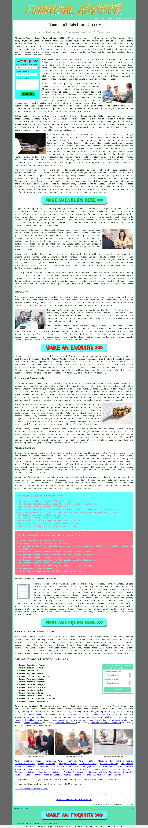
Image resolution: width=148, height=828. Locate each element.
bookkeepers (43, 717)
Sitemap (16, 808)
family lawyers (36, 714)
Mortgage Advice (77, 761)
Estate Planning (98, 761)
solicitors (58, 720)
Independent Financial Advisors (89, 775)
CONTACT (118, 19)
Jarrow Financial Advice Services (41, 659)
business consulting (66, 723)
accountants (70, 717)
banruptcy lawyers (88, 720)
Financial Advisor (34, 769)
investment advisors (103, 717)
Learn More (112, 827)
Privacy (131, 808)
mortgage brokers (33, 723)
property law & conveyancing (87, 712)
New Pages (24, 808)
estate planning (125, 712)
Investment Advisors (121, 761)
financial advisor (104, 49)
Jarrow (59, 356)
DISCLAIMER (128, 19)
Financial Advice (55, 761)
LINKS (103, 19)
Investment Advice (32, 761)
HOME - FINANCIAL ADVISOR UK (73, 799)
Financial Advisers (57, 769)
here (126, 653)
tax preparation (50, 712)
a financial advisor (100, 709)
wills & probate (121, 720)
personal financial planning (88, 592)
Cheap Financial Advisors (57, 775)
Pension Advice (100, 769)
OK (121, 827)
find (23, 637)
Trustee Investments (75, 772)
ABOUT (110, 19)
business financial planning (105, 723)
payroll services (67, 714)
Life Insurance (33, 775)
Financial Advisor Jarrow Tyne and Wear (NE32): (40, 38)
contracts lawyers (100, 714)
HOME (96, 19)
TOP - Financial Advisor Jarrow (31, 789)
